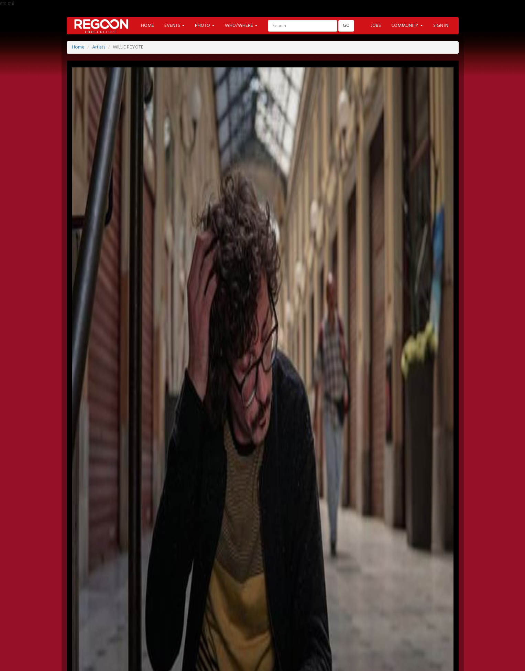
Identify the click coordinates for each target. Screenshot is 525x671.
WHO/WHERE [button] (241, 26)
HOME (147, 26)
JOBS (376, 26)
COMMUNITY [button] (407, 26)
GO (346, 26)
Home (78, 47)
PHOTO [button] (205, 26)
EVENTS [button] (174, 26)
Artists (98, 47)
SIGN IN (440, 26)
